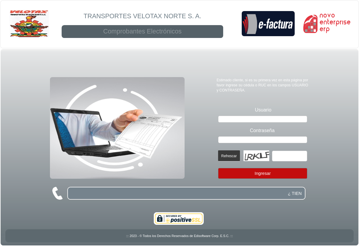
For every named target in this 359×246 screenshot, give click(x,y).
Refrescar (229, 156)
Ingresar (263, 173)
